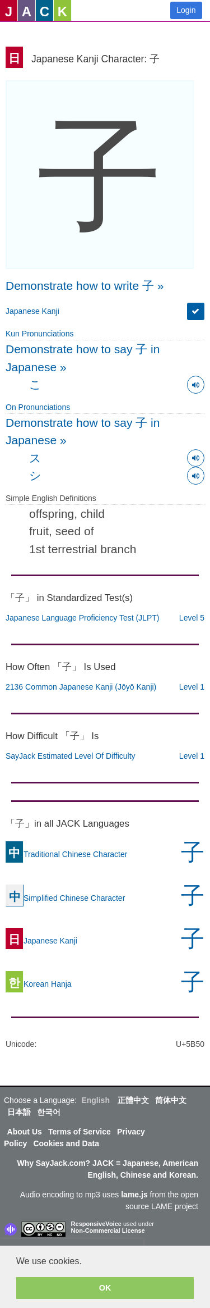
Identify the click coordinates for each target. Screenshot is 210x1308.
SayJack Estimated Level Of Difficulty (71, 755)
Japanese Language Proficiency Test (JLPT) (82, 617)
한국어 (48, 1112)
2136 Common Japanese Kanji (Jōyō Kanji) (81, 686)
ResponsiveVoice (96, 1223)
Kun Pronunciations (39, 333)
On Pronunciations (38, 407)
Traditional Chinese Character (66, 854)
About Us (24, 1131)
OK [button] (105, 1287)
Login (185, 10)
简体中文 (170, 1100)
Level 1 (191, 686)
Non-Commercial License (108, 1230)
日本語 (19, 1112)
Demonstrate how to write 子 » (85, 285)
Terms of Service (79, 1131)
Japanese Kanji (32, 311)
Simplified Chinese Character (65, 898)
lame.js (134, 1194)
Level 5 (191, 617)
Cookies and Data (66, 1143)
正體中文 (133, 1100)
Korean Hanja (39, 983)
